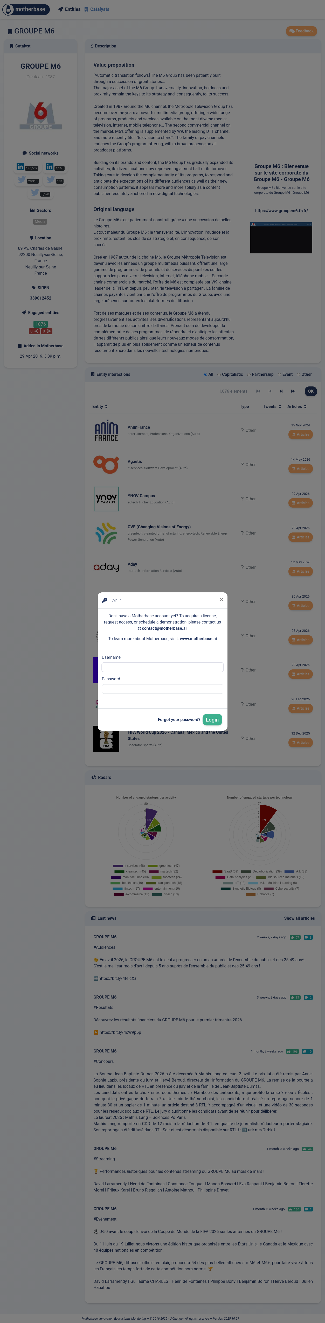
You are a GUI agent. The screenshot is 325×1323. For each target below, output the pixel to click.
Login (212, 720)
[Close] (221, 599)
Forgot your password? (179, 719)
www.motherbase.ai (198, 638)
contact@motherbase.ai (164, 628)
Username (111, 657)
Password (111, 678)
